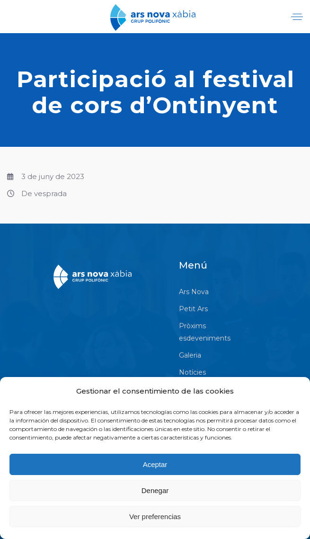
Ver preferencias (155, 516)
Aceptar (155, 464)
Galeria (190, 355)
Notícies (192, 372)
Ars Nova (194, 291)
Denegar (155, 490)
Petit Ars (193, 309)
